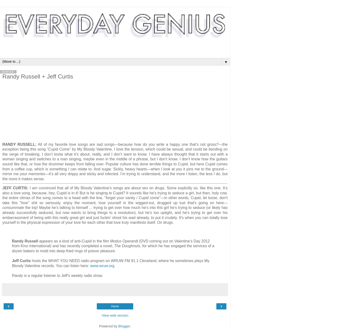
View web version (115, 315)
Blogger (124, 326)
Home (115, 306)
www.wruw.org (102, 266)
